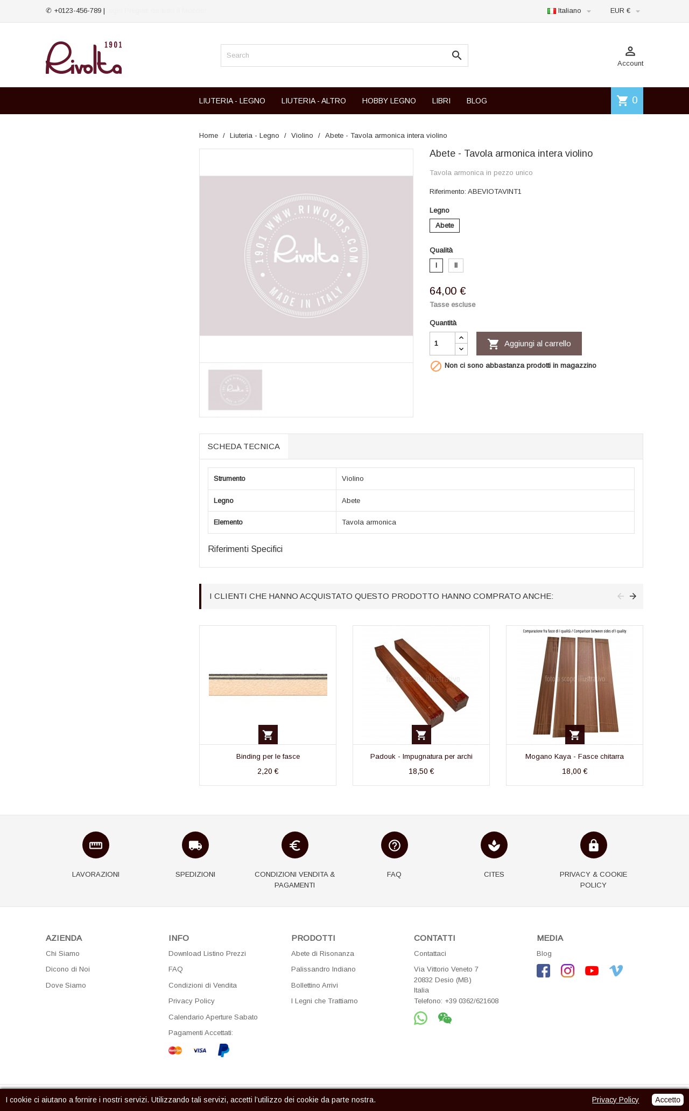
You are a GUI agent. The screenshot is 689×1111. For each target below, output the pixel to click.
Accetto (667, 1099)
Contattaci (430, 953)
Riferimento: (448, 191)
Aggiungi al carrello (529, 344)
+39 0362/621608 (471, 1001)
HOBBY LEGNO (389, 100)
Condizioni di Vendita (202, 985)
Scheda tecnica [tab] (244, 446)
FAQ (175, 969)
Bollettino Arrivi (314, 985)
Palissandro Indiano (323, 969)
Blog (544, 953)
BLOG (477, 100)
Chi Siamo (63, 953)
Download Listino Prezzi (207, 953)
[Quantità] (442, 343)
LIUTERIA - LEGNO (232, 100)
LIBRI (441, 100)
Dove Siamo (66, 985)
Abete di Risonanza (322, 953)
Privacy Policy (191, 1001)
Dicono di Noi (68, 969)
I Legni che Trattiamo (324, 1001)
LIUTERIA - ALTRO (314, 100)
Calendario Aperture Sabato (213, 1017)
